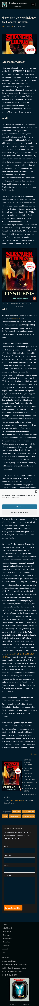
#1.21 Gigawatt (7, 928)
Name (6, 846)
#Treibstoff (5, 952)
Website (6, 865)
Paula (11, 26)
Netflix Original (15, 816)
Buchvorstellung (28, 812)
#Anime (4, 924)
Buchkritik (16, 812)
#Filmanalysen (6, 935)
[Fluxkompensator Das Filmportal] (14, 4)
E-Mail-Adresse (9, 856)
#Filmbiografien (7, 938)
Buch (3, 26)
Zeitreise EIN (19, 507)
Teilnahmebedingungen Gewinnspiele (14, 964)
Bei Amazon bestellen (16, 800)
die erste (16, 318)
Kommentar (8, 875)
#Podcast (5, 949)
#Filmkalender (6, 931)
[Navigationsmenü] (33, 4)
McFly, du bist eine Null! (19, 512)
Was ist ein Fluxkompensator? (12, 971)
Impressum (5, 957)
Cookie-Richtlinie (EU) (9, 975)
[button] (36, 491)
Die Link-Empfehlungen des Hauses (14, 968)
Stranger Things (28, 816)
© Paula (34, 754)
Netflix (5, 816)
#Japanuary (5, 945)
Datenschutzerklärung (9, 961)
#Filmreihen (6, 942)
